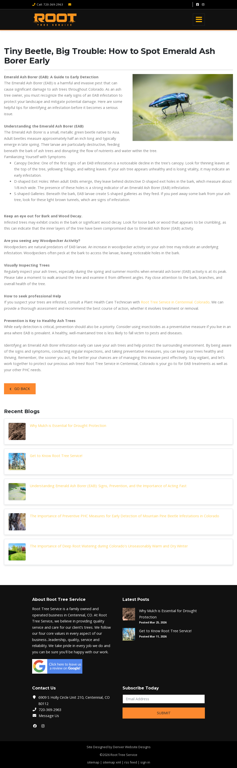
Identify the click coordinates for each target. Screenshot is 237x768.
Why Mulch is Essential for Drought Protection (68, 425)
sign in (145, 762)
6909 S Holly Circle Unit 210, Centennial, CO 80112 (74, 700)
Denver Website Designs (132, 747)
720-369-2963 (50, 709)
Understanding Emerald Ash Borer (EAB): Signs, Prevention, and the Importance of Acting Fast (108, 485)
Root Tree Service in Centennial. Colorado (175, 302)
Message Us (49, 715)
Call (47, 4)
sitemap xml (112, 762)
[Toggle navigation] (199, 20)
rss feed (130, 762)
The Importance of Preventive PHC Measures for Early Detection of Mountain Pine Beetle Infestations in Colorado (124, 516)
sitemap (93, 762)
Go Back (20, 388)
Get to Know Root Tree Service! (56, 455)
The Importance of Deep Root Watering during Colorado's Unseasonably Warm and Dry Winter (109, 546)
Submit (164, 713)
